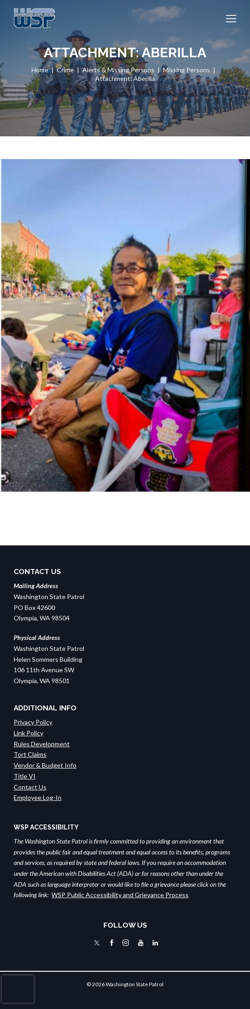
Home (39, 70)
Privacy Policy (33, 722)
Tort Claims (30, 754)
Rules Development (42, 744)
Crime (65, 70)
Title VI (25, 776)
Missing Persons (186, 70)
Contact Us (30, 787)
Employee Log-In (37, 797)
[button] (231, 18)
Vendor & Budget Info (45, 765)
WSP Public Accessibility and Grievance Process (120, 895)
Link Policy (28, 733)
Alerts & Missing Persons (118, 70)
